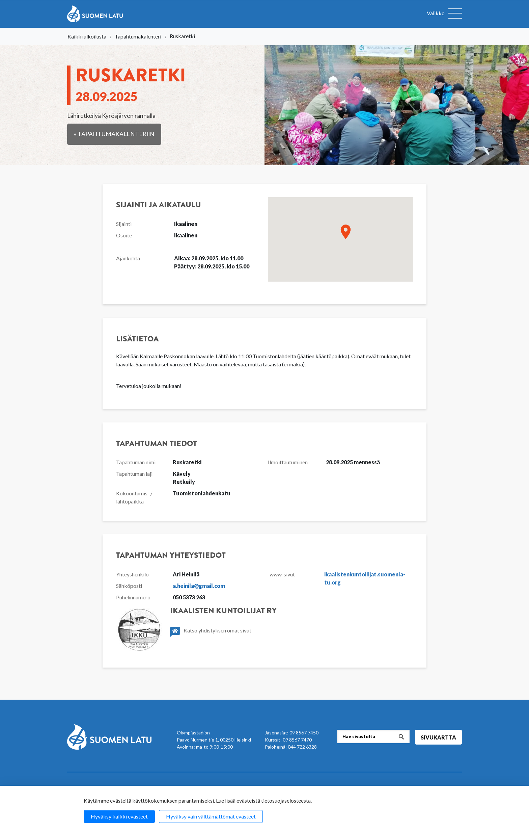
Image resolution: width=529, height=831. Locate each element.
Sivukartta (438, 737)
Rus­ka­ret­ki (131, 83)
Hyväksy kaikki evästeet (119, 816)
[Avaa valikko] (444, 14)
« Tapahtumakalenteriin (114, 133)
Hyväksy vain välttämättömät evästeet (211, 816)
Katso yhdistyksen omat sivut (210, 632)
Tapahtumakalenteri (138, 36)
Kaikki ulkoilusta (86, 36)
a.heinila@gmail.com (199, 585)
